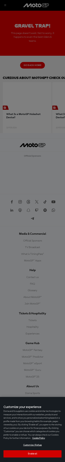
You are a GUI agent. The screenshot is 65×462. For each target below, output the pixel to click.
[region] (32, 429)
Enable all (32, 454)
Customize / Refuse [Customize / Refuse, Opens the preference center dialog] (32, 445)
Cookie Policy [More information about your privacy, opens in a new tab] (38, 438)
